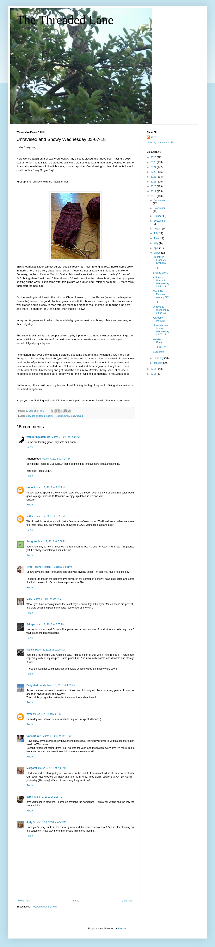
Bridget (30, 624)
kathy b (30, 516)
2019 (154, 191)
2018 (154, 196)
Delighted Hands (36, 685)
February (159, 358)
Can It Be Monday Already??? (161, 294)
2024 (154, 167)
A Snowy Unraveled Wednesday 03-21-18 (161, 282)
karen (29, 796)
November (159, 208)
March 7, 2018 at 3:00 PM (65, 437)
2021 (154, 181)
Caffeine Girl (33, 736)
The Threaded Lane (65, 20)
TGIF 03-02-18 (161, 347)
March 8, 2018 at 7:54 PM (56, 736)
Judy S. (30, 822)
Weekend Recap (158, 341)
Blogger (122, 928)
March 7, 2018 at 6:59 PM (52, 541)
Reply (29, 447)
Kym (29, 714)
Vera (153, 137)
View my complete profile (160, 142)
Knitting (50, 416)
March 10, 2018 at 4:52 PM (51, 822)
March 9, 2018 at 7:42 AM (52, 768)
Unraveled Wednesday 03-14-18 (161, 309)
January (158, 362)
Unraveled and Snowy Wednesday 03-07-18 (161, 330)
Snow (67, 416)
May (156, 243)
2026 (154, 157)
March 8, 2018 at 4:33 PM (61, 685)
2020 (154, 186)
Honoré (30, 487)
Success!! (158, 351)
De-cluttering (38, 416)
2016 (154, 373)
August (158, 228)
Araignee (31, 541)
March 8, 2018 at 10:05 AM (49, 649)
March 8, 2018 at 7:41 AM (47, 599)
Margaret (31, 768)
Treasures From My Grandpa (159, 260)
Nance (30, 649)
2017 (154, 368)
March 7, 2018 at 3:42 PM (50, 487)
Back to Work (160, 272)
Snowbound (77, 416)
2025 (154, 162)
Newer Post (24, 900)
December (159, 200)
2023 (154, 171)
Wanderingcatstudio (38, 437)
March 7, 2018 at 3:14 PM (56, 458)
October (158, 216)
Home (76, 900)
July (156, 233)
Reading (59, 416)
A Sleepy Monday (159, 319)
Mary (29, 599)
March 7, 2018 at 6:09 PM (50, 516)
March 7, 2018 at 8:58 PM (58, 566)
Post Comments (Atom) (44, 906)
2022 (154, 176)
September (160, 220)
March (157, 252)
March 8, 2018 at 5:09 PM (47, 714)
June (157, 238)
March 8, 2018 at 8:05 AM (50, 624)
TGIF (156, 267)
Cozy (28, 416)
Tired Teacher (34, 566)
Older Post (127, 900)
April (156, 248)
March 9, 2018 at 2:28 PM (48, 796)
